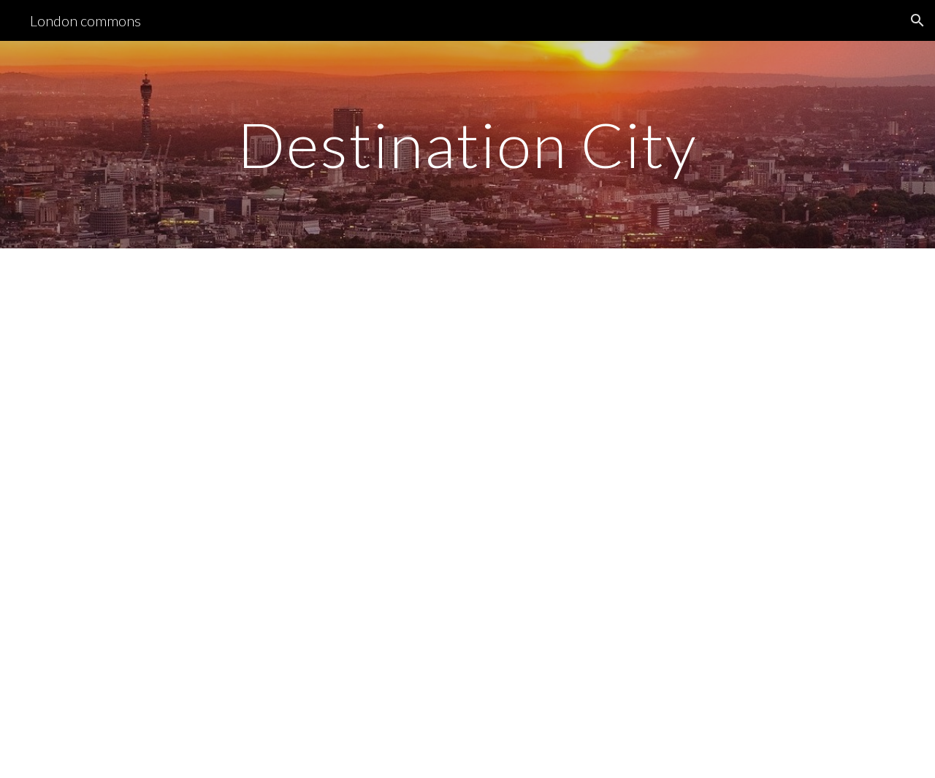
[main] (467, 144)
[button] (917, 20)
